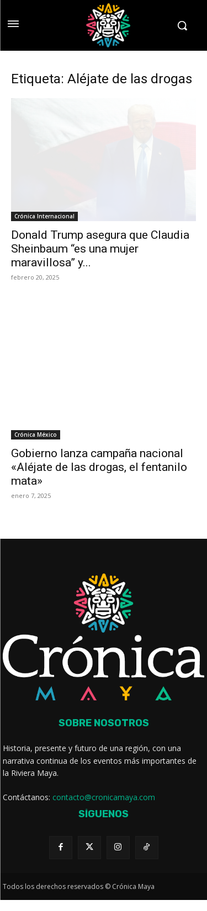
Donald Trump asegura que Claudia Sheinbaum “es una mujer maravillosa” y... (100, 248)
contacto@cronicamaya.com (103, 797)
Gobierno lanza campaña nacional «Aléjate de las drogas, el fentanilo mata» (99, 467)
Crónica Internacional (44, 216)
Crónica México (35, 434)
